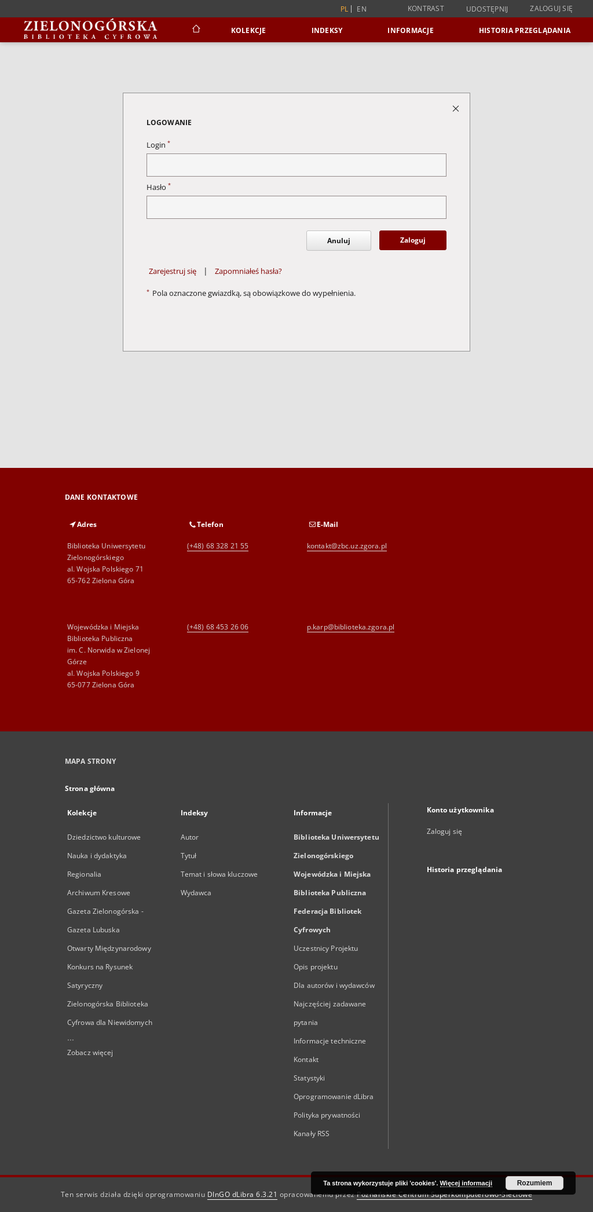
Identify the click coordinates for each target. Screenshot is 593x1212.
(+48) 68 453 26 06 (217, 627)
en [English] (362, 9)
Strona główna (90, 788)
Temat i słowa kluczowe (219, 874)
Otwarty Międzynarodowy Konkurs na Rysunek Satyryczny (109, 966)
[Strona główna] (195, 30)
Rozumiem (534, 1183)
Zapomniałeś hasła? (248, 271)
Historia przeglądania (524, 30)
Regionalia (84, 874)
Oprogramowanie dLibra (334, 1096)
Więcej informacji (466, 1183)
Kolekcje (248, 30)
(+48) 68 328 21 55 (217, 546)
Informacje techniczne (330, 1041)
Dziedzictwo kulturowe (104, 837)
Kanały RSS (312, 1133)
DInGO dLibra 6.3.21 (242, 1194)
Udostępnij (487, 9)
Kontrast (426, 8)
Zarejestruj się (172, 271)
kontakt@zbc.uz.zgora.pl (347, 546)
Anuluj (338, 241)
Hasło (159, 187)
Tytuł (189, 856)
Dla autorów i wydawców (334, 985)
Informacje (410, 30)
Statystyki (309, 1078)
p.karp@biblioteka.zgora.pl (350, 627)
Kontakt (306, 1059)
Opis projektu (316, 967)
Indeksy (327, 30)
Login (158, 145)
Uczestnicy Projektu (326, 948)
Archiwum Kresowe (98, 893)
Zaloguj (413, 240)
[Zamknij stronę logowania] (456, 108)
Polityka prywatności (327, 1115)
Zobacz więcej (90, 1052)
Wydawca (196, 893)
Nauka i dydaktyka (97, 856)
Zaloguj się (551, 8)
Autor (190, 837)
